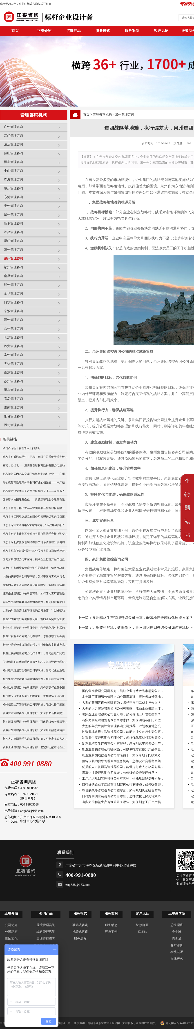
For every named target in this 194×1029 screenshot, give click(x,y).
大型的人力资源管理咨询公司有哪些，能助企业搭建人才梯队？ (35, 585)
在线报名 (176, 958)
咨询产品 (73, 31)
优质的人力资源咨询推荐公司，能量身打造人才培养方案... (122, 767)
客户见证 (161, 31)
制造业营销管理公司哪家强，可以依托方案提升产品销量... (122, 749)
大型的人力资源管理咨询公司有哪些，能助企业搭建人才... (122, 708)
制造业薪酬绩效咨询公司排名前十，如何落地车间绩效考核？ (35, 653)
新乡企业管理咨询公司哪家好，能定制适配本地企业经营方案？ (35, 747)
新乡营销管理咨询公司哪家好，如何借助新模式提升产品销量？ (35, 713)
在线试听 (176, 952)
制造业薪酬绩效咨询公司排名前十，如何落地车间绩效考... (122, 755)
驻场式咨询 (80, 925)
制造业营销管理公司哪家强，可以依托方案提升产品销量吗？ (35, 644)
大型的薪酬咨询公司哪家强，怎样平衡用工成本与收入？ (35, 576)
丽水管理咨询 (34, 304)
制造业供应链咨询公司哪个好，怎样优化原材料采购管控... (122, 737)
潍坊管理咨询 (34, 426)
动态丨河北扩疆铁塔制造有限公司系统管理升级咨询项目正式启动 (35, 542)
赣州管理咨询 (34, 286)
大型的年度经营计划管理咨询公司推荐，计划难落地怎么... (122, 726)
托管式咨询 (80, 931)
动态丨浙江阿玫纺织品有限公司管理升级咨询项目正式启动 (35, 516)
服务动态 (111, 925)
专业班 (176, 931)
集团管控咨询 (45, 938)
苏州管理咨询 (34, 382)
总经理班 (176, 925)
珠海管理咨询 (34, 181)
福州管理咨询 (34, 269)
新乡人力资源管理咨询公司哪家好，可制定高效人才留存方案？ (35, 738)
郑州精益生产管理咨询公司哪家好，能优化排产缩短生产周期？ (35, 704)
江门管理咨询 (34, 137)
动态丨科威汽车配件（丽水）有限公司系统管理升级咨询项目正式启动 (35, 456)
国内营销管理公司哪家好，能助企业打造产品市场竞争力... (122, 691)
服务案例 (132, 31)
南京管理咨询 (34, 374)
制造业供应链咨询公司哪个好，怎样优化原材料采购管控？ (35, 627)
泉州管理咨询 (34, 260)
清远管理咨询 (34, 146)
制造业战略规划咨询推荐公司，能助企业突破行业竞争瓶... (122, 732)
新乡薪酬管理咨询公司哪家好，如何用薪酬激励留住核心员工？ (35, 730)
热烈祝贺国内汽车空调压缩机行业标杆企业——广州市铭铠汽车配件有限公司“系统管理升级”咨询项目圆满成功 (35, 473)
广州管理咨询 (34, 128)
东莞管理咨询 (34, 198)
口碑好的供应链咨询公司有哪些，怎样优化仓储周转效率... (122, 796)
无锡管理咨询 (34, 365)
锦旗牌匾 (142, 925)
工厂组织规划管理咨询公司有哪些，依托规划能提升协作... (122, 778)
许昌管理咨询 (34, 233)
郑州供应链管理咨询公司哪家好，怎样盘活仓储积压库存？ (35, 696)
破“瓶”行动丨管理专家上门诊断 (21, 448)
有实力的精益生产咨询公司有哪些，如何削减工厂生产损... (122, 802)
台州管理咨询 (34, 330)
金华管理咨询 (34, 295)
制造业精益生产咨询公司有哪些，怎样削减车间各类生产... (122, 743)
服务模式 (103, 31)
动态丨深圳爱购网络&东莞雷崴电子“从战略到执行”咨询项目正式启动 (35, 525)
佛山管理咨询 (34, 155)
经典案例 (111, 931)
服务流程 (80, 938)
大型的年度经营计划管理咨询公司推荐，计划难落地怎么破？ (35, 610)
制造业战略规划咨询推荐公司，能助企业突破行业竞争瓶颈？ (35, 619)
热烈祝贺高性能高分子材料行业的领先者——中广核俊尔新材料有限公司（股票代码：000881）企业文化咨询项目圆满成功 (35, 482)
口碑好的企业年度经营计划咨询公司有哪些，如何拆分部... (122, 784)
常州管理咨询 (34, 356)
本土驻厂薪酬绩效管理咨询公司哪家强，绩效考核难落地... (122, 697)
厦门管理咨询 (34, 242)
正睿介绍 (11, 913)
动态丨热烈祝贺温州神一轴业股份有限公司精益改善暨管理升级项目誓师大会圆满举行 (35, 550)
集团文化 (11, 938)
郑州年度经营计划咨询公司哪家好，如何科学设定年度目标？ (35, 679)
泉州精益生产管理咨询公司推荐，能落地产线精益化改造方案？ (142, 618)
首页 (86, 114)
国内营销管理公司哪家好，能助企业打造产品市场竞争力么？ (35, 559)
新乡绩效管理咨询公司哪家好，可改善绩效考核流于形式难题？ (35, 721)
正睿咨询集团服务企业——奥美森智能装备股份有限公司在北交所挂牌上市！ (35, 499)
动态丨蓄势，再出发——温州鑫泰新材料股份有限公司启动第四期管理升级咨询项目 (35, 508)
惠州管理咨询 (34, 207)
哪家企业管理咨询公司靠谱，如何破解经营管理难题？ (120, 773)
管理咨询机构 (102, 114)
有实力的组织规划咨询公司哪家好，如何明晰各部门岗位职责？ (35, 602)
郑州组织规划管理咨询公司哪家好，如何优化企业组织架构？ (35, 670)
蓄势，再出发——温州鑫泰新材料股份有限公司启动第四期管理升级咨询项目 (35, 465)
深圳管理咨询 (34, 163)
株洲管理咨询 (34, 347)
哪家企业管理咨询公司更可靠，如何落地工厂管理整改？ (35, 593)
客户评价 (176, 945)
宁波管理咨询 (34, 312)
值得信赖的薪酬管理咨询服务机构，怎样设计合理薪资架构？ (35, 661)
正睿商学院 (176, 913)
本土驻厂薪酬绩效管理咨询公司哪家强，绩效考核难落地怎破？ (35, 567)
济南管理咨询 (34, 409)
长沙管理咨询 (34, 339)
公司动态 (11, 931)
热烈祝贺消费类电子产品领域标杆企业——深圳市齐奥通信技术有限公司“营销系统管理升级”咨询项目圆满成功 (35, 491)
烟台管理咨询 (34, 418)
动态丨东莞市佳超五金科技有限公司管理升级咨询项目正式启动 (35, 533)
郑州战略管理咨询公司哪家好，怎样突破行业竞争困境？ (35, 687)
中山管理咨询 (34, 172)
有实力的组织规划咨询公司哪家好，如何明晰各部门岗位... (122, 720)
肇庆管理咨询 (34, 190)
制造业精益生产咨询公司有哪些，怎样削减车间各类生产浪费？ (35, 636)
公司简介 (11, 925)
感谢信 (142, 931)
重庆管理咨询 (34, 391)
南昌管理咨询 (34, 277)
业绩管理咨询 (45, 925)
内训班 (176, 938)
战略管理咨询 (45, 931)
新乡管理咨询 (34, 225)
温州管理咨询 (34, 321)
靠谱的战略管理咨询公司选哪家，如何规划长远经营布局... (122, 790)
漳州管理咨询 (34, 251)
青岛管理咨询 (34, 400)
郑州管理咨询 (34, 216)
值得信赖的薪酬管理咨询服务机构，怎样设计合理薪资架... (122, 761)
